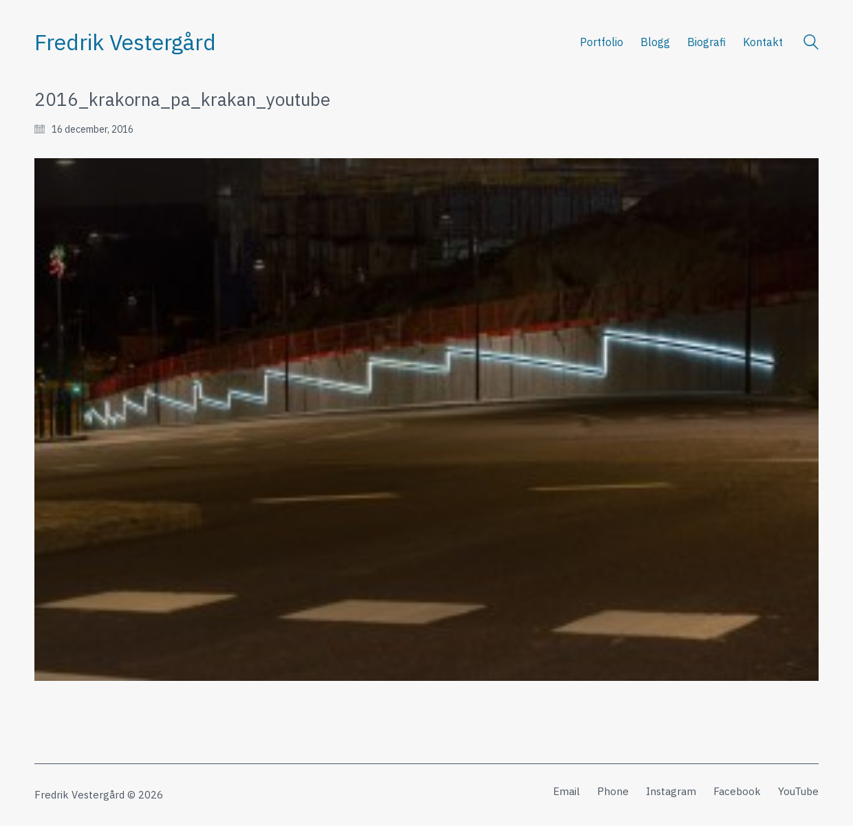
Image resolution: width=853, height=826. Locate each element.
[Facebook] (737, 791)
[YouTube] (798, 791)
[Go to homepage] (125, 42)
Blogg (655, 42)
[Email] (566, 791)
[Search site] (811, 43)
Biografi (706, 42)
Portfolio (601, 42)
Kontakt (763, 42)
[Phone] (613, 791)
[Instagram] (671, 791)
